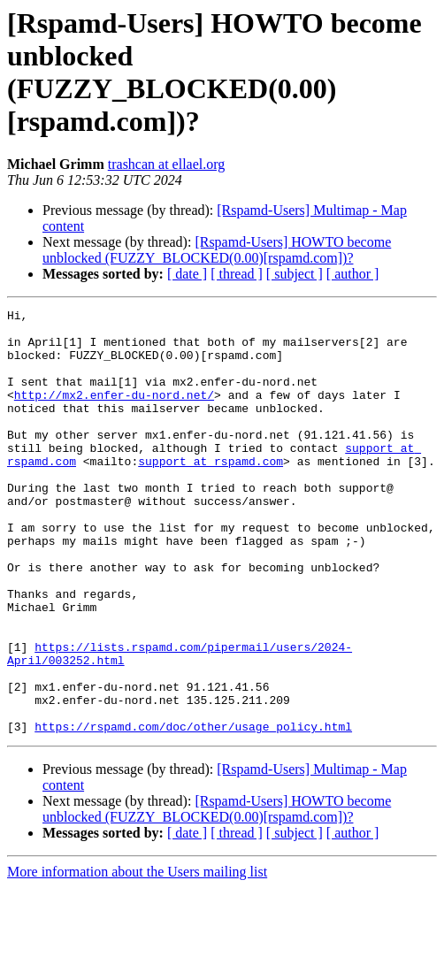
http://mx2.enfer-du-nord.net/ (114, 413)
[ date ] (187, 273)
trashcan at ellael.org (167, 164)
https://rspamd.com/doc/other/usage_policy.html (193, 811)
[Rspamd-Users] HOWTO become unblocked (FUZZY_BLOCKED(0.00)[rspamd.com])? (216, 249)
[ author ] (352, 273)
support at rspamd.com (210, 493)
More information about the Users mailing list (137, 956)
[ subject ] (294, 273)
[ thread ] (237, 273)
